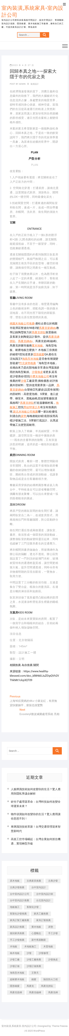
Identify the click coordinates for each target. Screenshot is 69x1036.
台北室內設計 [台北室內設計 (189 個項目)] (43, 900)
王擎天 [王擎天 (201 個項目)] (35, 972)
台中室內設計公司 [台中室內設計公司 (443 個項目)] (19, 894)
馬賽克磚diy (25, 341)
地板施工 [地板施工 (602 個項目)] (15, 907)
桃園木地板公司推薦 (22, 323)
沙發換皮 (37, 372)
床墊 (23, 416)
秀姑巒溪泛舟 (32, 407)
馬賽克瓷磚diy (47, 328)
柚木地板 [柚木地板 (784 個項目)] (15, 953)
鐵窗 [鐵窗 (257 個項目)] (33, 979)
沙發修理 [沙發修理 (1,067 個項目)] (43, 953)
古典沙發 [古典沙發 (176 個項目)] (53, 880)
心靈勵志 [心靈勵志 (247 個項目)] (36, 933)
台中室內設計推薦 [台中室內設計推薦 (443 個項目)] (19, 900)
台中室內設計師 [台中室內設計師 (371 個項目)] (44, 894)
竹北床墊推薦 (27, 363)
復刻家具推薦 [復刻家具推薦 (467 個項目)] (17, 933)
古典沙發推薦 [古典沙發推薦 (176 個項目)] (17, 887)
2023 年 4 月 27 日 (22, 65)
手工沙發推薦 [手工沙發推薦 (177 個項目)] (17, 939)
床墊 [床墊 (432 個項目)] (50, 926)
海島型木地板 (30, 358)
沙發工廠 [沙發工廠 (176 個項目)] (15, 959)
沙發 (23, 380)
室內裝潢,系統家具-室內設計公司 (32, 11)
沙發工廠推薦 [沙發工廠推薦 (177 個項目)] (34, 959)
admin (22, 84)
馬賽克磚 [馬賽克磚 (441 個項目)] (53, 992)
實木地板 (37, 345)
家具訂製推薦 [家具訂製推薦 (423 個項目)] (43, 920)
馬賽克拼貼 (39, 332)
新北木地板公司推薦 (25, 411)
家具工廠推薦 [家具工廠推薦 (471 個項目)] (41, 913)
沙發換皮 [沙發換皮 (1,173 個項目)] (53, 959)
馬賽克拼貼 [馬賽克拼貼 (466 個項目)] (47, 986)
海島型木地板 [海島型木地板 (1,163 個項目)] (17, 972)
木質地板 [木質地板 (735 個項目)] (48, 946)
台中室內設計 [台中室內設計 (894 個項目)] (38, 887)
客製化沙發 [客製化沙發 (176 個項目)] (33, 907)
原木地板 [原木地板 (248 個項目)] (15, 880)
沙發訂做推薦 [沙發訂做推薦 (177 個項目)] (34, 966)
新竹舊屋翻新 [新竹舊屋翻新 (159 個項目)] (38, 939)
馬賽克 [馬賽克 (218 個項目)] (30, 986)
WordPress (39, 1030)
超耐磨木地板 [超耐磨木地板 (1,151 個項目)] (17, 979)
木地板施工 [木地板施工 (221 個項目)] (30, 946)
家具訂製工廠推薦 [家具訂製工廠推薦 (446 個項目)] (19, 920)
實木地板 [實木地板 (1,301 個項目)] (36, 926)
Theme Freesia (60, 1026)
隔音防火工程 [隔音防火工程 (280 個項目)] (50, 979)
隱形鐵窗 (38, 354)
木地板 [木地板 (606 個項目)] (13, 946)
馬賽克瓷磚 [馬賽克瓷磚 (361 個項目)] (16, 992)
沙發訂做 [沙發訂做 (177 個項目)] (15, 966)
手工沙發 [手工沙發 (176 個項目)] (53, 933)
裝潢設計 (35, 84)
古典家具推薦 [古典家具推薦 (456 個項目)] (34, 880)
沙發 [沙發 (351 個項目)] (29, 953)
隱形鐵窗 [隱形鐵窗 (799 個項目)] (15, 986)
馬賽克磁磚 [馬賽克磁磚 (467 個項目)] (35, 992)
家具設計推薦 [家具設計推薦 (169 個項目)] (17, 926)
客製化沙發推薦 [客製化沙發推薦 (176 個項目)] (18, 913)
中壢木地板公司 (39, 376)
